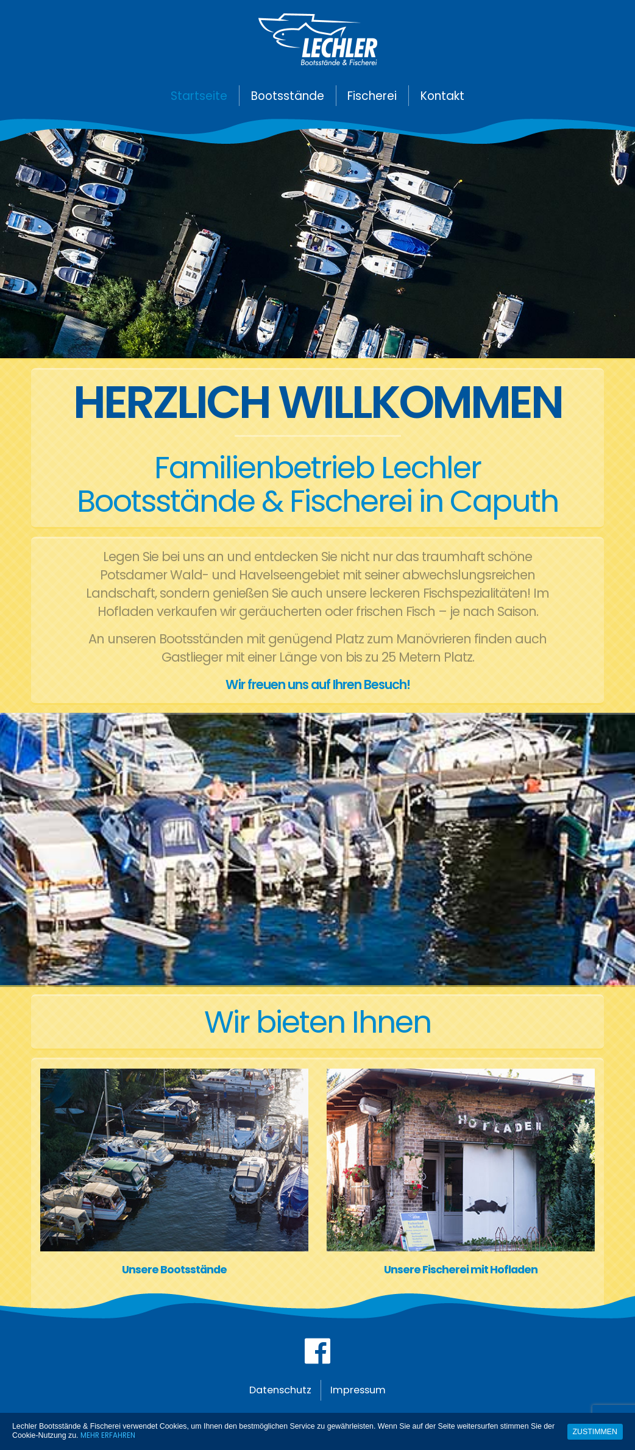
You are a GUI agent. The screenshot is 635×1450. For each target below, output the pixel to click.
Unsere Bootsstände (174, 1270)
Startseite (199, 96)
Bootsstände (287, 96)
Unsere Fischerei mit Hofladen (460, 1270)
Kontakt (442, 96)
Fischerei (372, 96)
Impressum (363, 1396)
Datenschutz (276, 1396)
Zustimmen (595, 1431)
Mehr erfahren (110, 1435)
